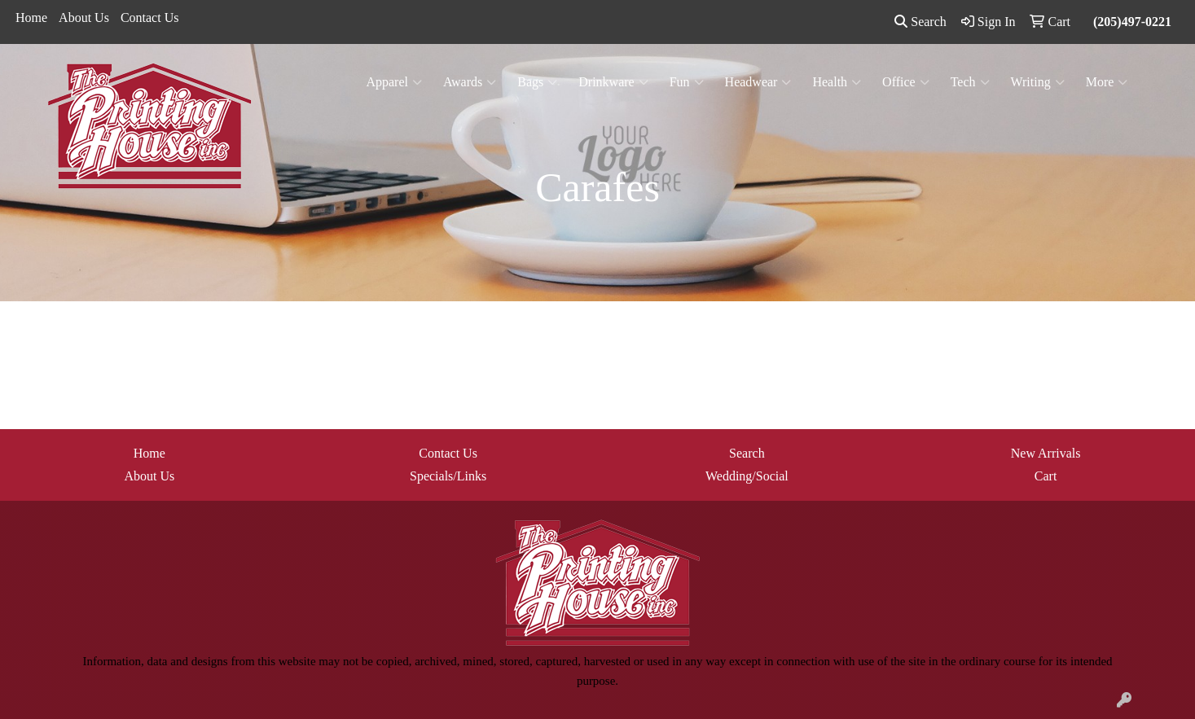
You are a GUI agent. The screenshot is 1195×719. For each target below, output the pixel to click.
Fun (687, 82)
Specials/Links (448, 476)
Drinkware (613, 82)
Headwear (758, 82)
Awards (469, 82)
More (1107, 82)
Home (31, 17)
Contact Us (150, 17)
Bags (537, 82)
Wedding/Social (747, 476)
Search (920, 21)
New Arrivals (1046, 453)
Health (836, 82)
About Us (84, 17)
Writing (1038, 82)
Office (905, 82)
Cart (1046, 476)
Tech (970, 82)
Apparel (394, 82)
